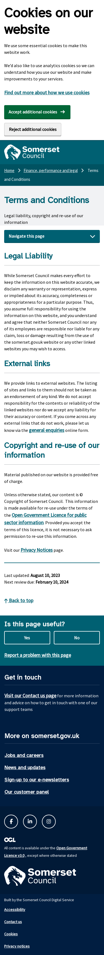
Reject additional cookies (33, 129)
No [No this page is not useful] (77, 637)
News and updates (24, 767)
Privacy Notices (37, 550)
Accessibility (14, 909)
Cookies (11, 933)
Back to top (18, 600)
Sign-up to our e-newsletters (36, 780)
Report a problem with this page (37, 655)
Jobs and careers (24, 755)
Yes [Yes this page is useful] (27, 637)
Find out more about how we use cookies (47, 92)
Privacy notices (17, 946)
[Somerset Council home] (31, 152)
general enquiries (46, 430)
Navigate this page (26, 236)
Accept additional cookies (33, 112)
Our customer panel (26, 792)
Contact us (13, 921)
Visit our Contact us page (30, 695)
